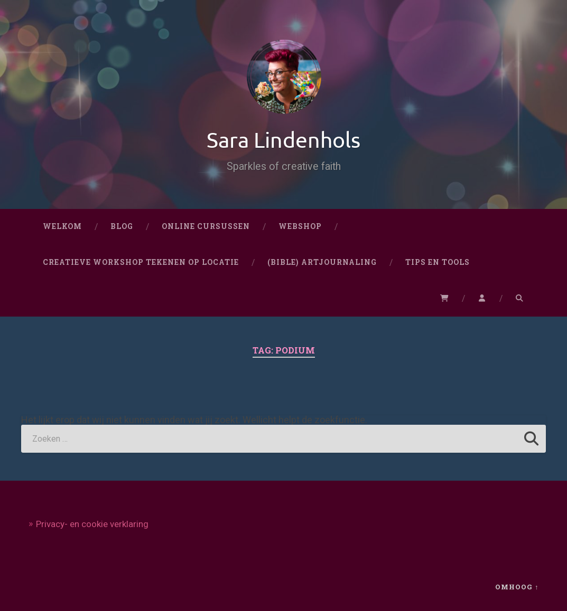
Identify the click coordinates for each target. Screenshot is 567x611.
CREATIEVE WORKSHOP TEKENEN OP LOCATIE (141, 262)
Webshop (300, 226)
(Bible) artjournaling (322, 262)
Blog (121, 226)
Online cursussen (206, 226)
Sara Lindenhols (283, 139)
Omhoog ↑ (516, 587)
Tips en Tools (437, 262)
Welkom (62, 226)
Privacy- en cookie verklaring (92, 524)
